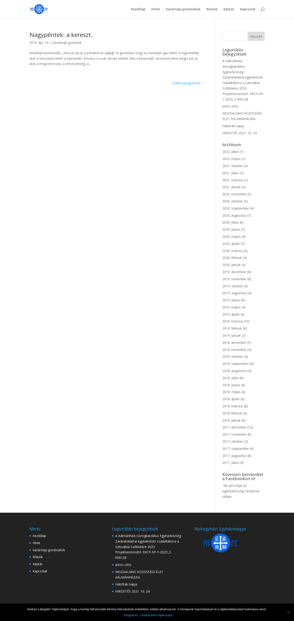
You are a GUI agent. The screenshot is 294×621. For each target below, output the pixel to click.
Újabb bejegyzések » (187, 83)
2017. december (234, 427)
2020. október (232, 201)
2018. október (232, 356)
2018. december (234, 342)
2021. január (231, 187)
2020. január (231, 265)
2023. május (231, 159)
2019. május (231, 307)
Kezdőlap (138, 9)
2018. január (231, 420)
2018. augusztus (234, 371)
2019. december (234, 272)
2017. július (230, 462)
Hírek (155, 9)
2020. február (232, 257)
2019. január (231, 335)
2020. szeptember (235, 208)
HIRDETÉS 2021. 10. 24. (239, 133)
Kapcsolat (247, 9)
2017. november (234, 434)
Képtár (228, 9)
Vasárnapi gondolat (67, 42)
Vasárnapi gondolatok (183, 9)
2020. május (231, 236)
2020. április (231, 243)
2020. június (231, 229)
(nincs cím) (230, 106)
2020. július (230, 222)
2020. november (234, 194)
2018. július (230, 378)
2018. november (234, 349)
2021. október (232, 166)
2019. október (232, 286)
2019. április (231, 314)
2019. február (232, 328)
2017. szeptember (235, 448)
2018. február (232, 413)
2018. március (232, 406)
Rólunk (212, 9)
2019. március (232, 321)
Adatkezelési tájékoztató (156, 615)
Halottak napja (233, 126)
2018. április (231, 399)
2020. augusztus (234, 215)
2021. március (232, 180)
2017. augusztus (234, 455)
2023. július (230, 151)
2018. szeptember (235, 363)
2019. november (234, 279)
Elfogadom (131, 615)
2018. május (231, 392)
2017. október (232, 441)
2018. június (231, 385)
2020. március (232, 251)
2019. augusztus (234, 293)
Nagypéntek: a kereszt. (61, 35)
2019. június (231, 300)
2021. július (230, 173)
